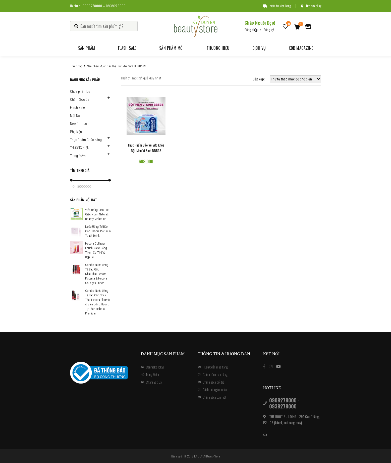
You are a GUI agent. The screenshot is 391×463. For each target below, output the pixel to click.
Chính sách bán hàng (215, 374)
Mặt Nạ (75, 116)
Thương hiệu (218, 48)
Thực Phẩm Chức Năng (86, 140)
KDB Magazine (301, 48)
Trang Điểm (78, 156)
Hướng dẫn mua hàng (215, 366)
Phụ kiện (76, 132)
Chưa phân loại (80, 91)
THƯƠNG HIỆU (79, 148)
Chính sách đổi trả (213, 382)
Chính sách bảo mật (214, 397)
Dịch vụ (259, 48)
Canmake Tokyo (155, 366)
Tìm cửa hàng (311, 5)
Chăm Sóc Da (79, 100)
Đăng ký (269, 29)
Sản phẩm (86, 48)
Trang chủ (76, 66)
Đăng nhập (251, 29)
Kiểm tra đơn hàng (277, 5)
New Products (79, 124)
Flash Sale (127, 48)
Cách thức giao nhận (215, 389)
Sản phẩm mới (171, 48)
